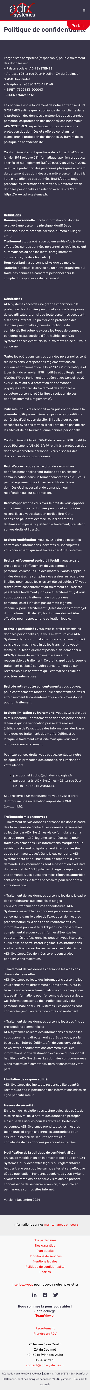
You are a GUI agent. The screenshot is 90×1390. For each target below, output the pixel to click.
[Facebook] (45, 1295)
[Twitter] (55, 1295)
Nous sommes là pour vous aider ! (45, 1306)
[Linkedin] (34, 1295)
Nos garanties (45, 1245)
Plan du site (45, 1251)
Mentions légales (45, 1261)
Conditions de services (45, 1256)
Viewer (45, 1315)
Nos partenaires (45, 1240)
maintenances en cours (61, 1224)
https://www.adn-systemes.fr (25, 194)
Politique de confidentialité (45, 1266)
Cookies (45, 1272)
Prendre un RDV (45, 1333)
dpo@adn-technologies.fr (53, 775)
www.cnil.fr (13, 806)
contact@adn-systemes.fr (45, 1365)
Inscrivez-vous (22, 1284)
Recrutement (45, 1328)
